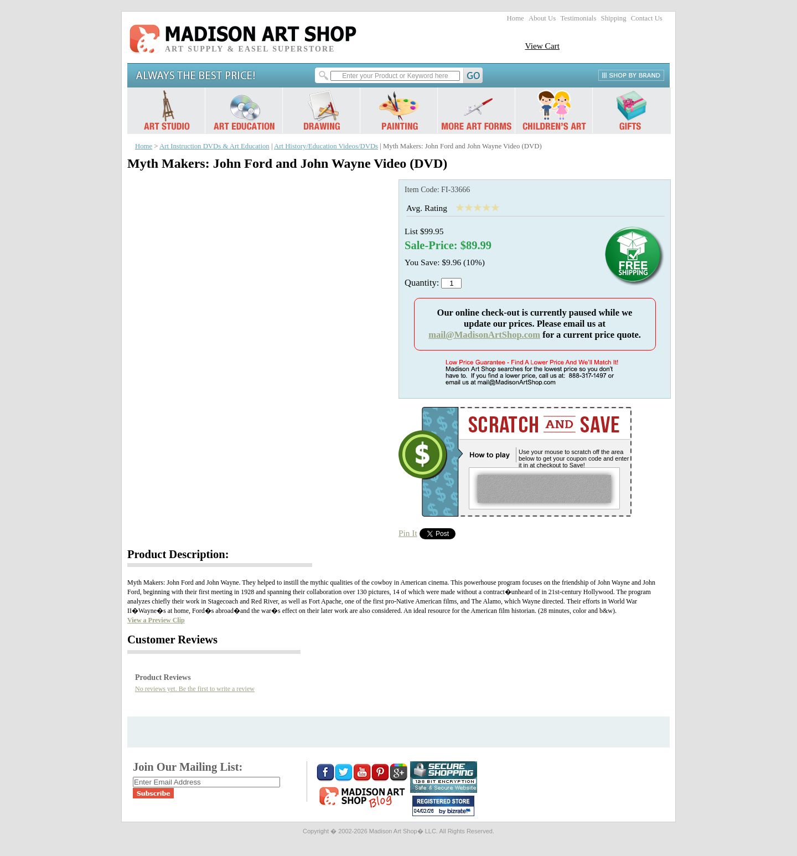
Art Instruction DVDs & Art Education (214, 146)
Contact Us (647, 18)
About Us (542, 18)
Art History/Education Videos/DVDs (326, 146)
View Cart (542, 45)
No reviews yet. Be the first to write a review (195, 689)
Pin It (407, 533)
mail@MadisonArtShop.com (484, 334)
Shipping (614, 18)
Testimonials (578, 18)
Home (515, 18)
